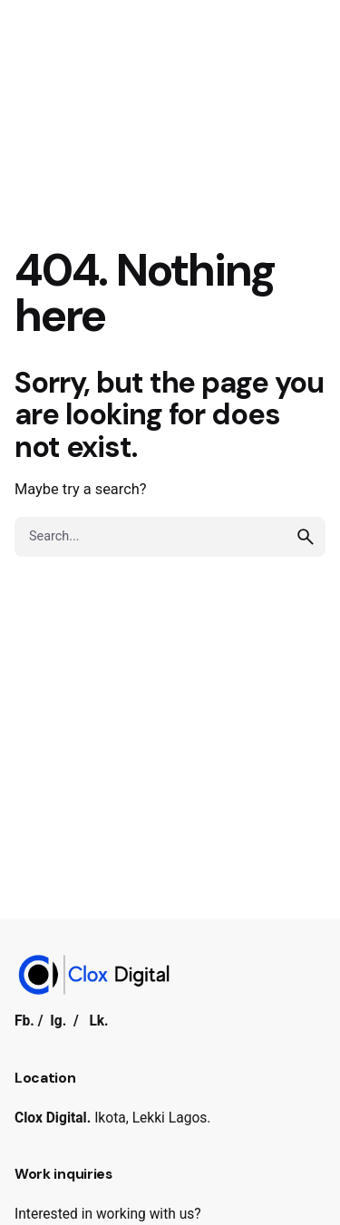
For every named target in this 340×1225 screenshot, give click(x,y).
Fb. (24, 1021)
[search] (305, 537)
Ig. (58, 1021)
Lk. (98, 1021)
